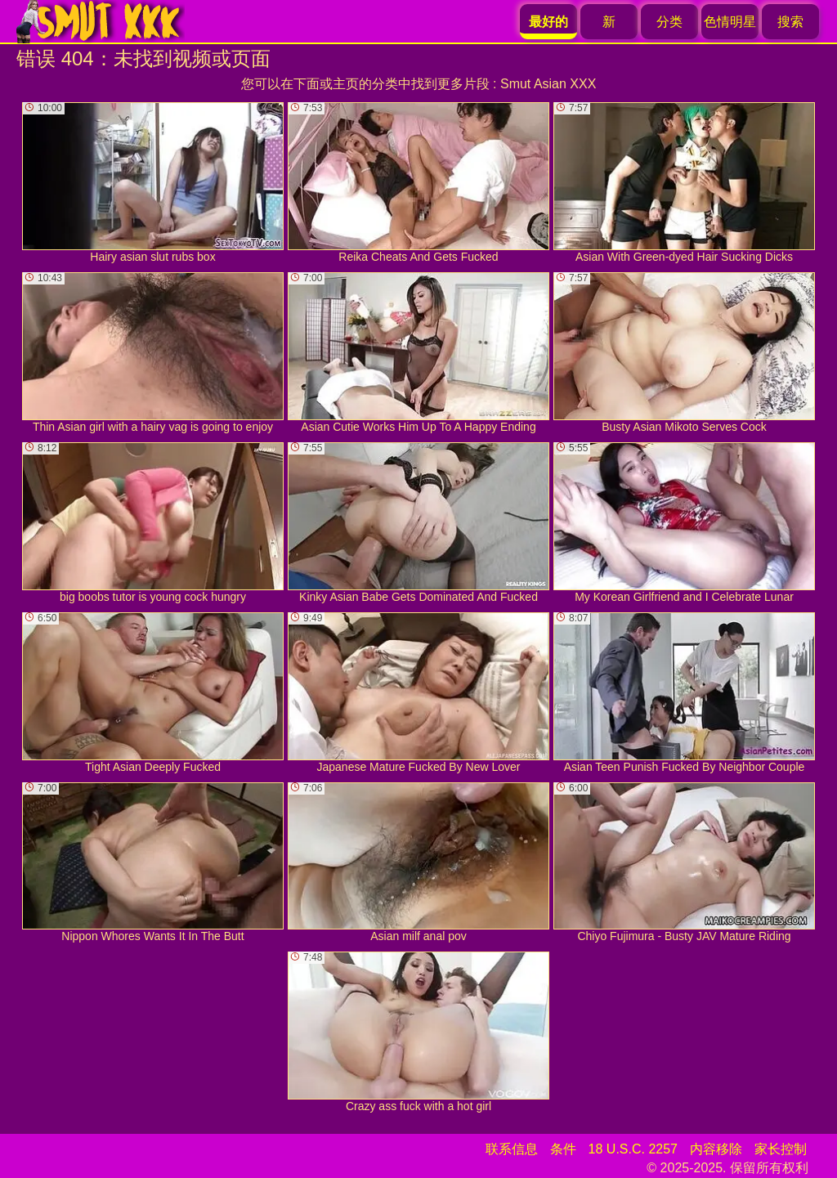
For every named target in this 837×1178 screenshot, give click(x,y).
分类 (669, 22)
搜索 (790, 22)
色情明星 (730, 22)
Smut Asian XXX (548, 84)
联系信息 (512, 1149)
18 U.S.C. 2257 (633, 1149)
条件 (563, 1149)
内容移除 (716, 1149)
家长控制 (780, 1149)
